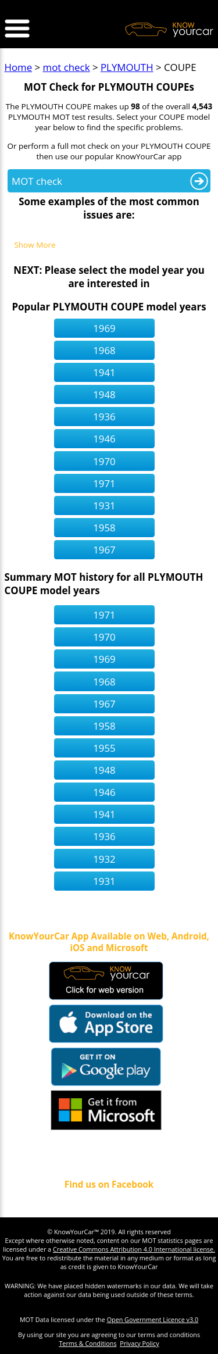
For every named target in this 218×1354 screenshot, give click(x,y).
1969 (104, 328)
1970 (104, 461)
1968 (104, 350)
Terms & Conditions (87, 1343)
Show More (34, 245)
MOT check (37, 181)
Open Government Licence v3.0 (153, 1319)
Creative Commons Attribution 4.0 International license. (134, 1249)
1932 (104, 859)
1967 (104, 549)
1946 (104, 438)
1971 (104, 483)
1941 (104, 372)
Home (19, 67)
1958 (104, 527)
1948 (104, 394)
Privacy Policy (139, 1343)
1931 (104, 505)
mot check (66, 67)
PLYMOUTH (127, 67)
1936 (104, 416)
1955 (104, 748)
